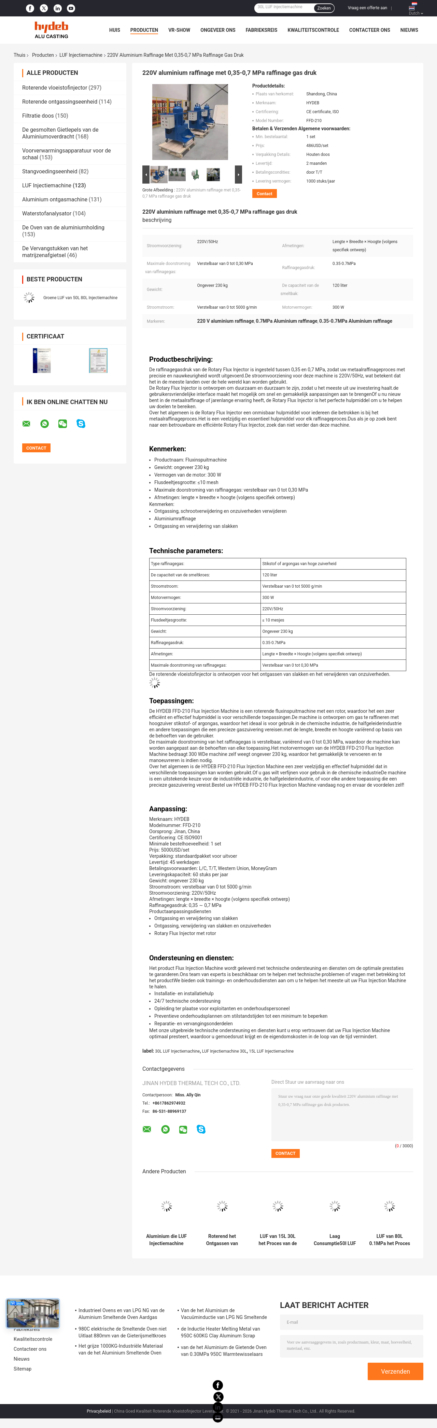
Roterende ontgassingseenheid (59, 101)
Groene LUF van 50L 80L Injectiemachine (80, 297)
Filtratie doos (38, 115)
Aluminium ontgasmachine (54, 199)
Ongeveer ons (217, 30)
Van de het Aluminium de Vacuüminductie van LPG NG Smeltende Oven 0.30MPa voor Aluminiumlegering (224, 1315)
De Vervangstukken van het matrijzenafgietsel (55, 251)
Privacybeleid (99, 1411)
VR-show (179, 30)
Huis (114, 30)
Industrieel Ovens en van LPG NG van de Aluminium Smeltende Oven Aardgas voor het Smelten (122, 1315)
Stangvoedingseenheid (49, 171)
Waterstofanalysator (46, 213)
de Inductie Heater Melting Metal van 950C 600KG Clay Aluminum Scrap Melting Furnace (220, 1333)
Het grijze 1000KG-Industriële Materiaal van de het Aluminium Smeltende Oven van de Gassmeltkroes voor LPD (121, 1350)
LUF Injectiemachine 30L (224, 1051)
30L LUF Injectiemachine (177, 1051)
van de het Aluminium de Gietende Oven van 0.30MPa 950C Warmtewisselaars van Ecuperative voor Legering (224, 1352)
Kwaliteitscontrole (313, 30)
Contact (264, 193)
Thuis (19, 55)
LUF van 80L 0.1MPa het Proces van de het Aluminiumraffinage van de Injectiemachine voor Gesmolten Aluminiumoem (389, 1239)
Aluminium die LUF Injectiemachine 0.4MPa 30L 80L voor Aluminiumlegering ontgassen (166, 1239)
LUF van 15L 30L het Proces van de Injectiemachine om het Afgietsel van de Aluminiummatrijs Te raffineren (277, 1239)
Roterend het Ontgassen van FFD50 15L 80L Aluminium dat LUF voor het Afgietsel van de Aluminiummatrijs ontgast (222, 1239)
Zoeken (324, 8)
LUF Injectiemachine (80, 55)
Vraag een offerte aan (367, 7)
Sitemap (22, 1369)
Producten (144, 30)
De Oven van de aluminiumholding (63, 227)
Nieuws (409, 30)
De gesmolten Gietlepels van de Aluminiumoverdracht (60, 133)
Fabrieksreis (262, 30)
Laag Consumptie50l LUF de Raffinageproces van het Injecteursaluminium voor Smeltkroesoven (335, 1239)
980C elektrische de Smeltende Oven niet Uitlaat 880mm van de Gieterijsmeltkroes (123, 1332)
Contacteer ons (369, 30)
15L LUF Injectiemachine (271, 1051)
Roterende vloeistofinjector (54, 87)
